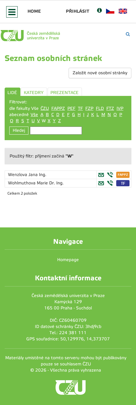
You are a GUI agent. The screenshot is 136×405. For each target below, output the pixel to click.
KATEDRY (34, 92)
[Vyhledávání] (128, 34)
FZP (89, 108)
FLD (100, 108)
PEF (71, 108)
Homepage (68, 259)
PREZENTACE (64, 92)
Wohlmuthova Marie (28, 183)
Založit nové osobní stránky (100, 73)
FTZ (110, 108)
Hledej (19, 130)
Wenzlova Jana (23, 174)
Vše (34, 114)
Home (34, 11)
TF (80, 108)
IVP (120, 108)
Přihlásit (77, 11)
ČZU (44, 108)
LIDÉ (12, 92)
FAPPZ (58, 108)
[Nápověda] (99, 11)
